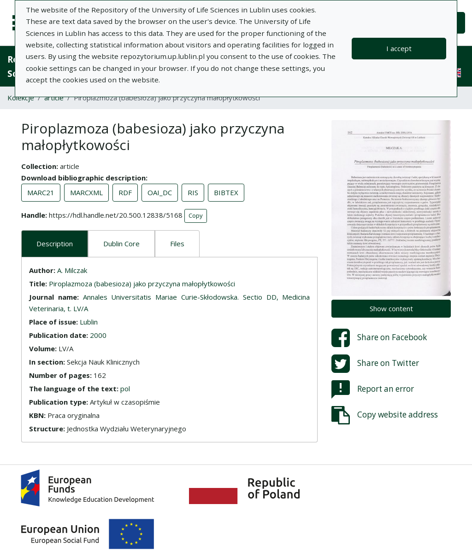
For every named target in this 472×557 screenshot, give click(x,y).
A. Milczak (72, 270)
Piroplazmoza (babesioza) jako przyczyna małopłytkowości (142, 283)
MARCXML (86, 192)
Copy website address (384, 415)
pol (125, 388)
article (54, 97)
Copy (196, 215)
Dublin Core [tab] (121, 243)
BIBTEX (226, 192)
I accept (399, 48)
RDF (125, 192)
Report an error (372, 389)
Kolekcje (20, 97)
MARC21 (40, 192)
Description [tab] (54, 243)
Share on (379, 338)
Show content (391, 308)
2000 (98, 335)
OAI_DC (160, 192)
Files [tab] (177, 243)
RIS (193, 192)
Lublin (89, 321)
